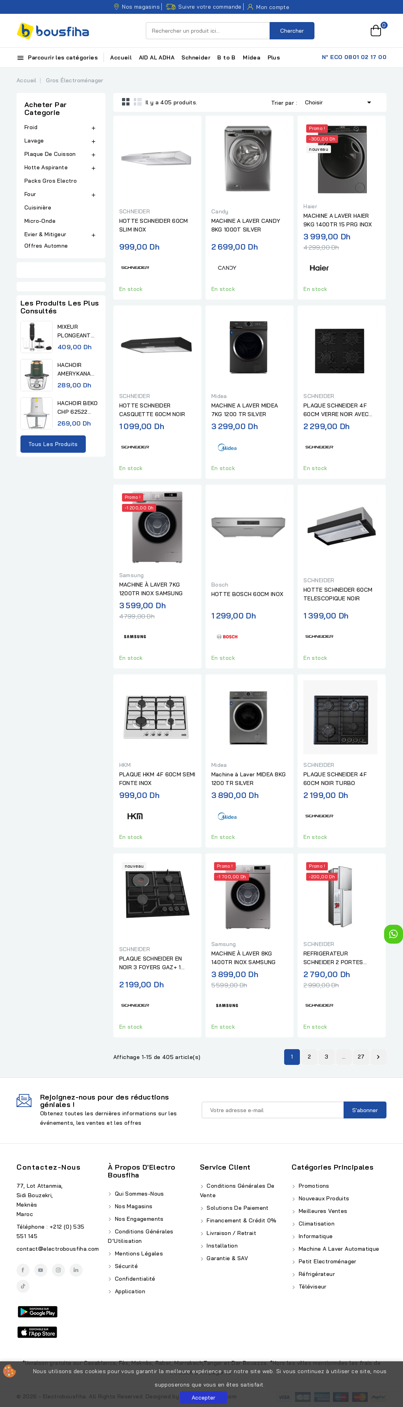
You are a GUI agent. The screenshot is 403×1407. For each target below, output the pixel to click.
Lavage (34, 140)
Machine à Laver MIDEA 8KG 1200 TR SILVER (248, 779)
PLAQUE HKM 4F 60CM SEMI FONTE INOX (157, 779)
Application (129, 1291)
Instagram (58, 1270)
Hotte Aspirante (46, 167)
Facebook (23, 1270)
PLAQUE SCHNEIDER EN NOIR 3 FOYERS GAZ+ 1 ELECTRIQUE (150, 963)
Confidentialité (134, 1278)
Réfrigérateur (316, 1273)
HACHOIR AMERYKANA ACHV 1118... (74, 369)
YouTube (40, 1270)
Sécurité (125, 1266)
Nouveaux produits (323, 1198)
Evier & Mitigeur (45, 234)
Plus (274, 57)
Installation (221, 1245)
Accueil (120, 57)
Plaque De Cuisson (50, 153)
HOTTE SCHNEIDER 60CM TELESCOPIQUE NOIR (337, 594)
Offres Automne (46, 245)
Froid (30, 127)
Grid (126, 102)
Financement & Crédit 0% (241, 1220)
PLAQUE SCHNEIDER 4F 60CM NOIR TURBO (335, 779)
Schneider (195, 57)
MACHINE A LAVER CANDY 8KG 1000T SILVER (245, 225)
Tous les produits (53, 444)
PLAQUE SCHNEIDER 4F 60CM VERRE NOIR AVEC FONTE (336, 410)
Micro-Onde (39, 220)
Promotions (313, 1185)
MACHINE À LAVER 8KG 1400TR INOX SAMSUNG (243, 958)
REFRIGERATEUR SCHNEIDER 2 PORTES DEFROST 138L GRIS (333, 958)
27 (361, 1056)
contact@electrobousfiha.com (58, 1248)
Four (30, 194)
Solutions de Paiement (237, 1207)
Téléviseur (311, 1286)
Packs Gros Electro (50, 180)
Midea (251, 57)
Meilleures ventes (322, 1210)
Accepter (203, 1397)
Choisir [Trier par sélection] (339, 101)
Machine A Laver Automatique (338, 1248)
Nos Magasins (132, 1206)
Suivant (378, 1057)
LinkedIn (76, 1270)
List (138, 102)
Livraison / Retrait (230, 1233)
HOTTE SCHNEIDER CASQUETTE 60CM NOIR (152, 410)
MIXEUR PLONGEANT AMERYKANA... (76, 331)
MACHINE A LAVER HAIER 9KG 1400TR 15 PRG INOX (337, 220)
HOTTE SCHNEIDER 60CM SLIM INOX (153, 225)
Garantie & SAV (226, 1258)
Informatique (315, 1236)
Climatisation (316, 1223)
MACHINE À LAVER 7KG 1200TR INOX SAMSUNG (151, 589)
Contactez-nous (49, 1167)
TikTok (23, 1286)
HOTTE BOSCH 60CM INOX (247, 594)
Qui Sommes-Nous (138, 1193)
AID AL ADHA (156, 57)
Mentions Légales (138, 1253)
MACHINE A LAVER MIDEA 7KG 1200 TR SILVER (244, 410)
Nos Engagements (138, 1218)
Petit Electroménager (326, 1261)
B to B (226, 57)
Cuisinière (37, 207)
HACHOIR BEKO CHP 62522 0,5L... (77, 408)
